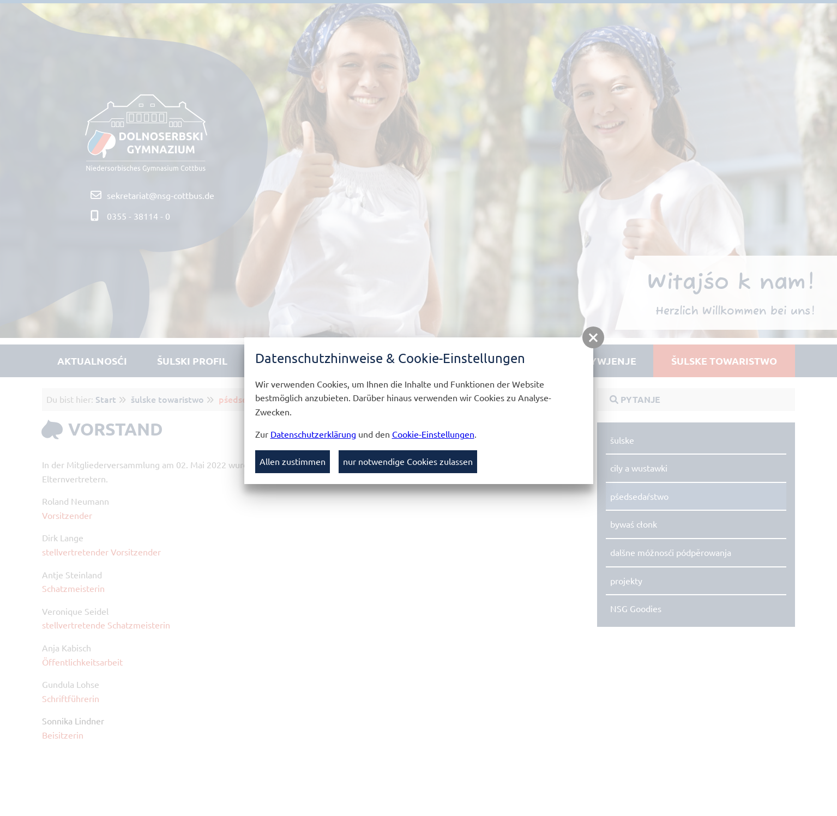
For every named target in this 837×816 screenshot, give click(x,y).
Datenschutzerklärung (313, 433)
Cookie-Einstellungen (433, 433)
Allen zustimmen (293, 461)
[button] (593, 337)
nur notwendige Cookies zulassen (408, 461)
